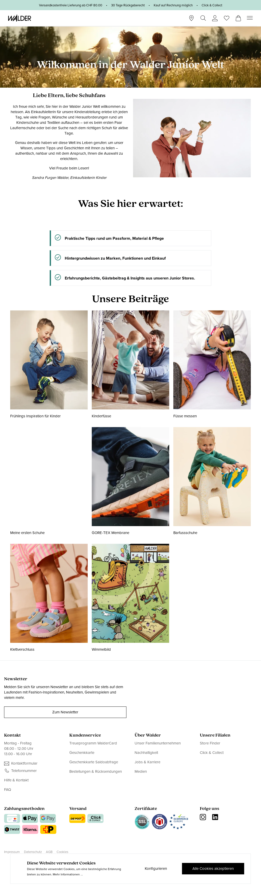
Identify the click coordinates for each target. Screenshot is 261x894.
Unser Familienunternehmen (158, 743)
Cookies (62, 851)
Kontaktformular (24, 763)
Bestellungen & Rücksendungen (95, 771)
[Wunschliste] (226, 16)
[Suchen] (203, 18)
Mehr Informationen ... (68, 874)
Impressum (12, 851)
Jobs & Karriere (147, 762)
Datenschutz (33, 851)
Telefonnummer (24, 770)
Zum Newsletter (65, 712)
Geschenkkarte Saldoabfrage (93, 762)
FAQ (7, 789)
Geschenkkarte (81, 752)
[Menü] (249, 18)
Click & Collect (212, 752)
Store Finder (210, 743)
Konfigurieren (156, 868)
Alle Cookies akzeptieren (213, 868)
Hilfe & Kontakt (16, 780)
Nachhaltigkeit (146, 752)
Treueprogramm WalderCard (93, 743)
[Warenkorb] (238, 16)
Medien (141, 771)
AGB (49, 851)
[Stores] (191, 18)
